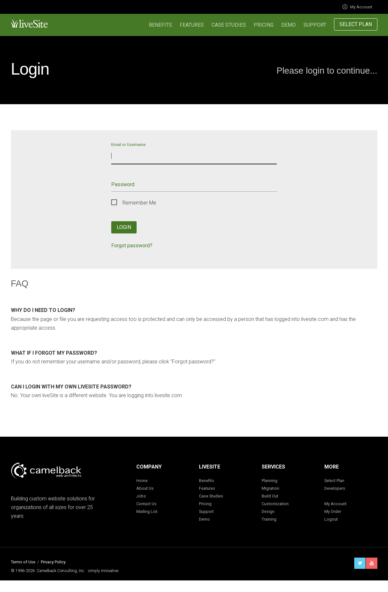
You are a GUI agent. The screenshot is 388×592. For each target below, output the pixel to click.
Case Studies (229, 25)
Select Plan (355, 24)
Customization (275, 503)
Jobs (141, 496)
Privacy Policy (53, 562)
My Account (357, 7)
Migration (270, 488)
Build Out (270, 496)
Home (142, 480)
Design (268, 511)
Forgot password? (131, 245)
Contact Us (146, 503)
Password (122, 184)
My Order (332, 511)
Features (192, 25)
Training (269, 519)
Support (314, 25)
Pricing (264, 25)
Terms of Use (23, 562)
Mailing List (147, 511)
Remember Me (139, 203)
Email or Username (128, 144)
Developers (334, 488)
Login (124, 227)
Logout (331, 519)
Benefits (160, 25)
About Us (145, 488)
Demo (288, 25)
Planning (269, 480)
